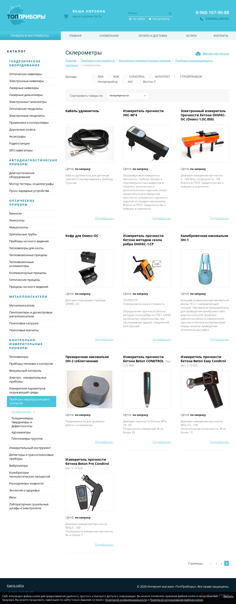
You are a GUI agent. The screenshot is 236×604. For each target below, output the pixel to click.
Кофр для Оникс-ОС (82, 235)
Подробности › (104, 218)
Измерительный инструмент (30, 448)
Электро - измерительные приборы (27, 379)
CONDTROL (137, 76)
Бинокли (15, 213)
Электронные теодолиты (27, 115)
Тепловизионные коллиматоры (21, 264)
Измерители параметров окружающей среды (27, 390)
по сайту (139, 19)
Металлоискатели (28, 296)
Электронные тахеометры (28, 102)
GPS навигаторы (21, 150)
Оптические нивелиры (25, 74)
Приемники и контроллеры (29, 122)
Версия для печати (216, 53)
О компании (109, 36)
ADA (100, 76)
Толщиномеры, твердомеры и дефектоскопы (22, 422)
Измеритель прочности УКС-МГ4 (143, 113)
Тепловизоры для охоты (26, 248)
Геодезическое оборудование (25, 63)
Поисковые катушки (23, 323)
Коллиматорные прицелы (27, 273)
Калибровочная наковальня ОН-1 (204, 237)
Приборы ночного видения (29, 241)
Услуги (191, 36)
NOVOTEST (162, 76)
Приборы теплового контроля (31, 364)
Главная (71, 60)
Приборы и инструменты (98, 60)
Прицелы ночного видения (28, 287)
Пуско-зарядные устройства (29, 191)
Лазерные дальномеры (26, 95)
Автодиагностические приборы (33, 162)
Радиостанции (19, 143)
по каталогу (161, 19)
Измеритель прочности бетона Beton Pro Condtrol (87, 463)
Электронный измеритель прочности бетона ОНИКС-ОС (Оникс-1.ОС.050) (203, 115)
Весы (12, 497)
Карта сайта (15, 585)
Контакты (221, 36)
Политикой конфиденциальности (126, 599)
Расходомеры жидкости (26, 483)
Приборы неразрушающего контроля (31, 401)
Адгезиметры (21, 432)
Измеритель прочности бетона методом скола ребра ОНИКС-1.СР (143, 239)
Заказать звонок (217, 18)
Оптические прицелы (24, 280)
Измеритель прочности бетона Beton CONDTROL (147, 361)
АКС (130, 82)
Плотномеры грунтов (27, 438)
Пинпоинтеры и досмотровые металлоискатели (30, 314)
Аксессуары (17, 136)
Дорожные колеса (22, 129)
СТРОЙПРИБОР (191, 76)
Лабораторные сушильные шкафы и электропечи (28, 506)
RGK (116, 76)
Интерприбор (108, 82)
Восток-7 (149, 82)
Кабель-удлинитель (82, 111)
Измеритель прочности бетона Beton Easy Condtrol (204, 361)
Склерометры (21, 412)
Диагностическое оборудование (21, 175)
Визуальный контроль (25, 370)
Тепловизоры (18, 357)
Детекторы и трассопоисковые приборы (31, 457)
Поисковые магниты (24, 330)
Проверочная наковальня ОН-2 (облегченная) (87, 359)
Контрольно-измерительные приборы (145, 60)
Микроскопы (18, 227)
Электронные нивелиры (26, 81)
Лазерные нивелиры (24, 88)
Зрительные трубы (23, 234)
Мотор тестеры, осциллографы (31, 184)
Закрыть (228, 596)
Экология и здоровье (24, 490)
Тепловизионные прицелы (28, 255)
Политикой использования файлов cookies (176, 599)
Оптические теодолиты (26, 109)
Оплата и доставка (153, 36)
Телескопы (16, 220)
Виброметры (18, 465)
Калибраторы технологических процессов (29, 474)
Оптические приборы (22, 203)
